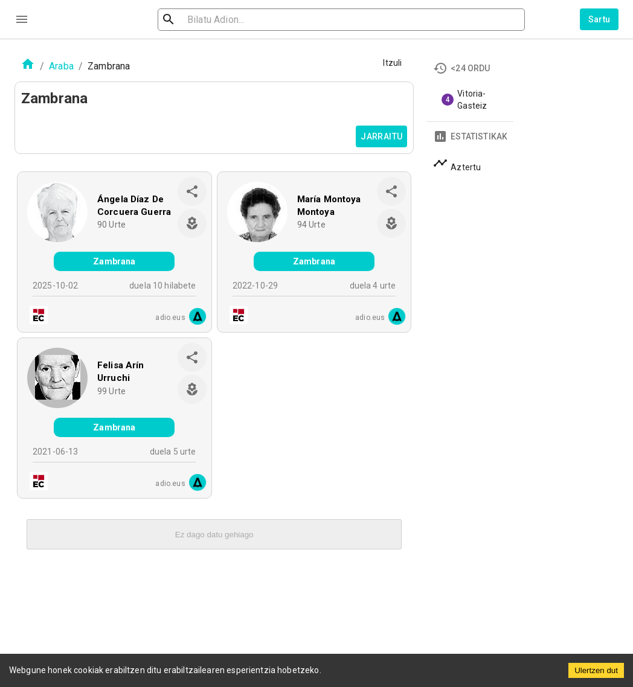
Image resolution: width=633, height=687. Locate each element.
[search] (227, 19)
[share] (192, 191)
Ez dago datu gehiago (214, 534)
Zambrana (114, 261)
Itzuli (392, 63)
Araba (61, 66)
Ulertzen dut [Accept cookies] (596, 670)
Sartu (599, 19)
